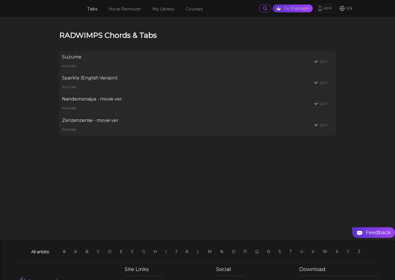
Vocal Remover (125, 9)
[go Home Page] (59, 8)
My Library (163, 9)
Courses (194, 9)
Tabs (92, 9)
